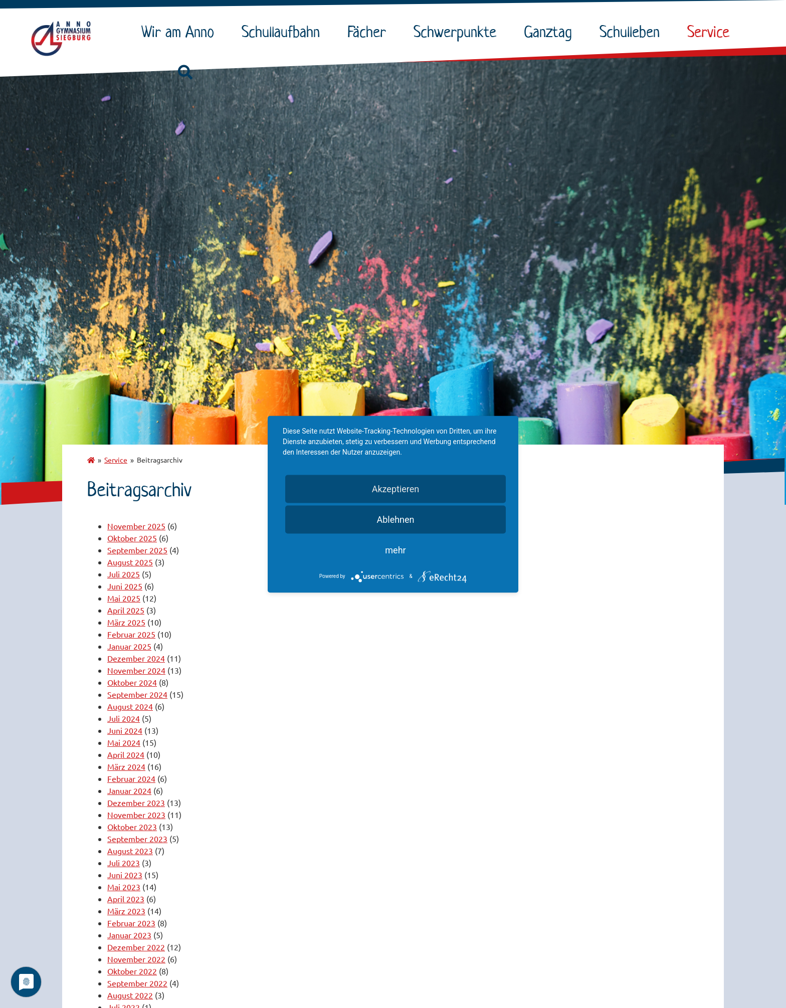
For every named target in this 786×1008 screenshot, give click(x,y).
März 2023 (126, 911)
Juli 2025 (123, 574)
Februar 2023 (131, 923)
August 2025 (130, 562)
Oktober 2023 (132, 827)
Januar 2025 (129, 646)
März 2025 (126, 622)
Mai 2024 (123, 742)
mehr (395, 549)
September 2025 (137, 550)
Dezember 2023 (136, 802)
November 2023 (136, 815)
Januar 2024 (129, 790)
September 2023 (137, 839)
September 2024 (137, 694)
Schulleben (632, 32)
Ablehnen (395, 519)
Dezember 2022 (136, 947)
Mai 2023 (123, 887)
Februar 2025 (131, 634)
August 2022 (130, 995)
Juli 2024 (123, 718)
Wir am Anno (180, 32)
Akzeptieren (396, 488)
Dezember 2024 (136, 658)
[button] (185, 73)
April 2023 (125, 899)
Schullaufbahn (283, 32)
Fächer (369, 32)
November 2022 (136, 959)
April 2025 (125, 610)
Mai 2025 (123, 598)
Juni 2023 (124, 875)
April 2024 (125, 754)
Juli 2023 (123, 863)
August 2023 (130, 851)
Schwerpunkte (457, 32)
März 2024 (126, 766)
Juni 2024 (124, 730)
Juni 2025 (124, 586)
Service (710, 32)
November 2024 (136, 670)
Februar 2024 (131, 778)
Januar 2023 (129, 935)
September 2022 (137, 983)
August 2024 (130, 706)
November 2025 (136, 526)
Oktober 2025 (132, 538)
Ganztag (550, 32)
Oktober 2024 (132, 682)
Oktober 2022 (132, 971)
